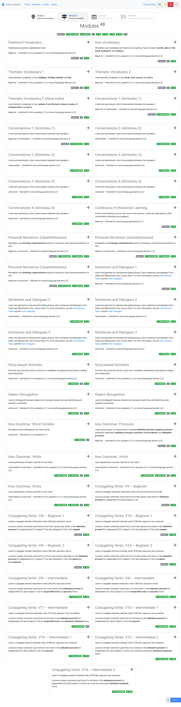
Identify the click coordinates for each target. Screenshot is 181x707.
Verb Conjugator (115, 278)
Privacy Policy (149, 4)
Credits (46, 4)
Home (27, 4)
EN (170, 4)
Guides (54, 4)
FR (176, 4)
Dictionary (36, 4)
